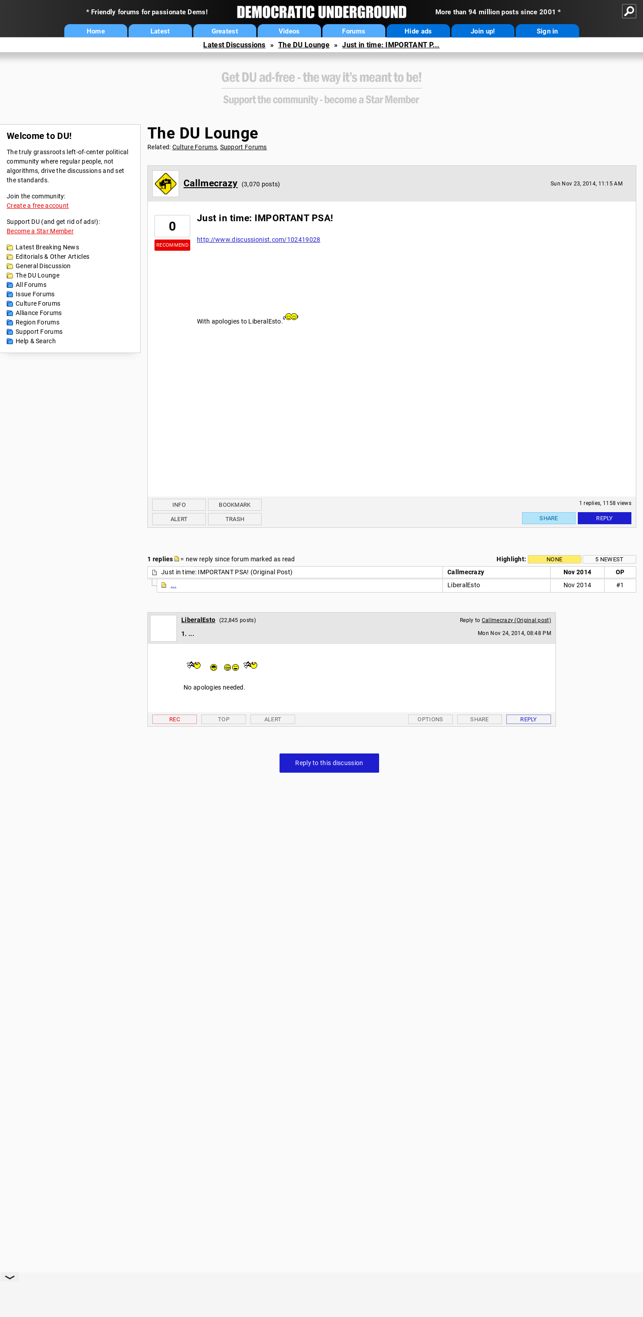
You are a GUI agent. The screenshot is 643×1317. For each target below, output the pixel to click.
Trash (235, 519)
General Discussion (43, 265)
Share (548, 518)
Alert (179, 519)
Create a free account (38, 205)
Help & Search (36, 341)
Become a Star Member (40, 231)
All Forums (31, 284)
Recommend (172, 245)
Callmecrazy (211, 183)
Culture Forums (38, 303)
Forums (353, 31)
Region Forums (37, 322)
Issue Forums (35, 294)
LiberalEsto (198, 619)
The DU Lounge (304, 45)
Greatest (225, 31)
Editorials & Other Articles (52, 256)
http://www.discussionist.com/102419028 (258, 239)
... (173, 585)
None (554, 559)
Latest (160, 31)
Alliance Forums (39, 312)
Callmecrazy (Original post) (516, 620)
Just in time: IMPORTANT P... (390, 45)
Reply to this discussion (329, 762)
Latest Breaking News (47, 247)
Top (224, 719)
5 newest (609, 559)
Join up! (483, 31)
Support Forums (39, 331)
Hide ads (418, 31)
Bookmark (235, 504)
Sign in (547, 31)
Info (179, 504)
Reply (604, 518)
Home (96, 31)
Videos (289, 31)
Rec (174, 719)
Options (430, 719)
